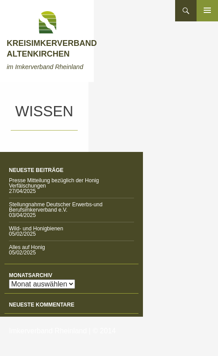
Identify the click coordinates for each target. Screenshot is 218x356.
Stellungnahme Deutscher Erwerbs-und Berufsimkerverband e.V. (55, 207)
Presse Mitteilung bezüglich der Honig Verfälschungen (54, 183)
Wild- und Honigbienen (36, 228)
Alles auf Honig (27, 247)
